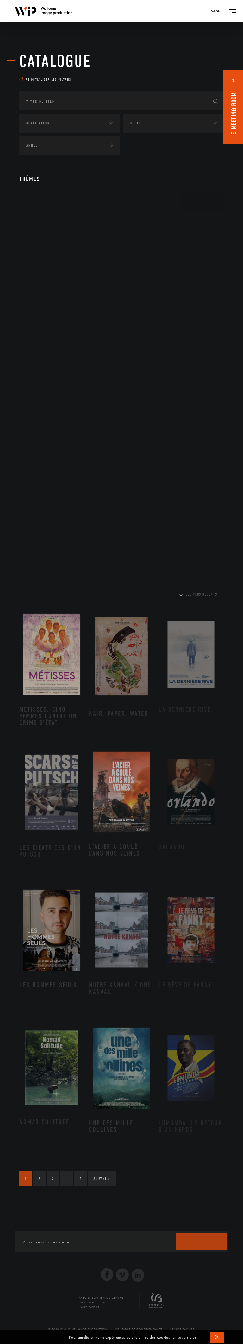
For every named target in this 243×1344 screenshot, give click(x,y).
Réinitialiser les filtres (45, 79)
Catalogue (55, 61)
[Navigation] (218, 11)
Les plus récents (201, 594)
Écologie (34, 240)
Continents (37, 220)
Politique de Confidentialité (139, 1329)
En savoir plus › (185, 1337)
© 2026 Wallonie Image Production (78, 1329)
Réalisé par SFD (182, 1329)
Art (29, 200)
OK (217, 1337)
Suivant (101, 1178)
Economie (35, 259)
